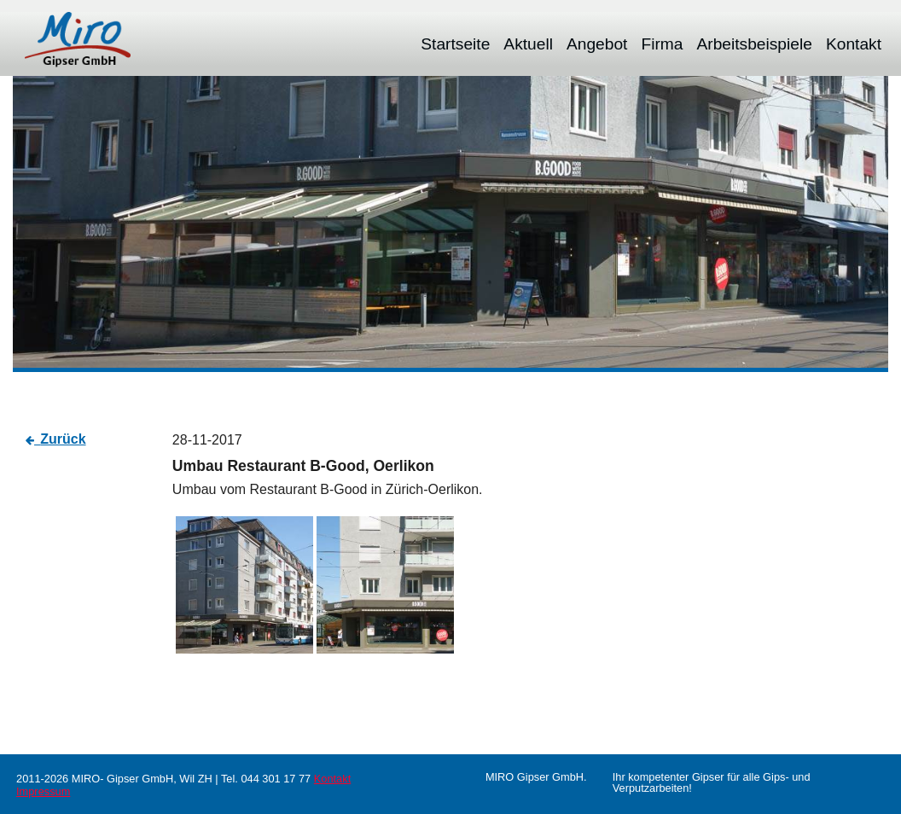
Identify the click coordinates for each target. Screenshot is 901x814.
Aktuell (528, 44)
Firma (662, 44)
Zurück (62, 439)
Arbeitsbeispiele (753, 44)
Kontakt (853, 44)
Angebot (597, 44)
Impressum (43, 791)
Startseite (455, 44)
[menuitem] (455, 44)
